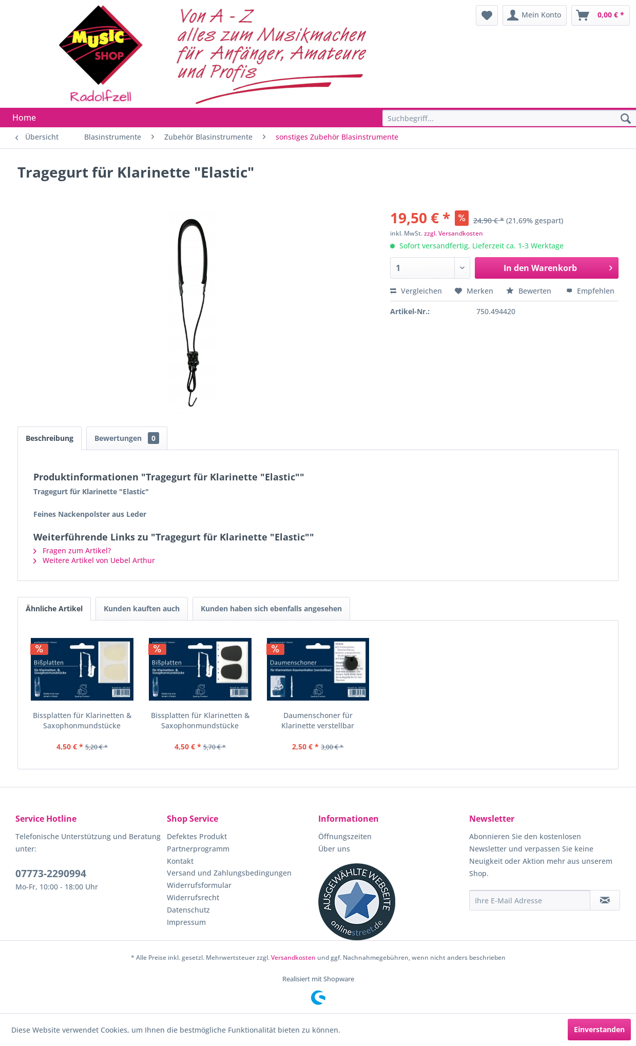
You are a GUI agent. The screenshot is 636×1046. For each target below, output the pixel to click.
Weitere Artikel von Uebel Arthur (94, 560)
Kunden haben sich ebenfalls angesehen (271, 608)
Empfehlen (590, 291)
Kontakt (180, 861)
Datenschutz (188, 910)
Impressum (186, 922)
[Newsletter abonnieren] (605, 900)
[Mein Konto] (535, 15)
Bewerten (529, 291)
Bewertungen (126, 438)
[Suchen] (625, 119)
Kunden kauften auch (142, 608)
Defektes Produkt (197, 836)
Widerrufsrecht (193, 897)
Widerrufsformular (199, 885)
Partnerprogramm (198, 849)
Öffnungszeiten (345, 836)
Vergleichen (416, 291)
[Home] (24, 117)
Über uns (334, 849)
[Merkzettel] (487, 15)
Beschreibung (49, 438)
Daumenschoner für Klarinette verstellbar (317, 720)
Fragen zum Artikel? (72, 550)
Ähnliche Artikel (54, 608)
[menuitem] (487, 15)
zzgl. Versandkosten (453, 233)
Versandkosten (293, 957)
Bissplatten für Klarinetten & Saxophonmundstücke (82, 720)
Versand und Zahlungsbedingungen (229, 873)
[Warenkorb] (600, 15)
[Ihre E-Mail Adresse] (529, 900)
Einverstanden (599, 1029)
